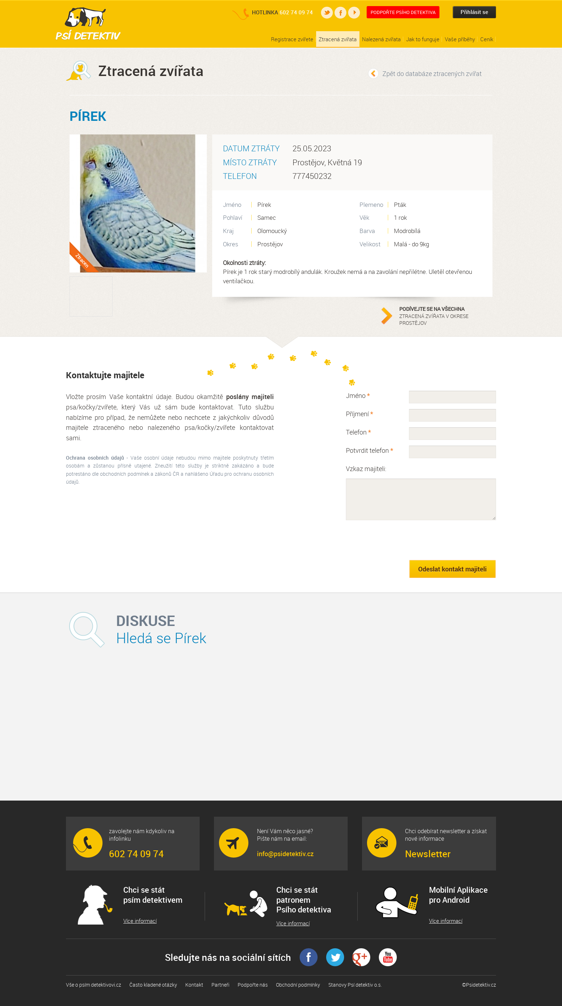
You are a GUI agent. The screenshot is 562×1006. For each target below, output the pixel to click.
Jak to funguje (422, 39)
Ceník (486, 39)
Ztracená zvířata (338, 39)
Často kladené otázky (153, 984)
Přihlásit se (474, 11)
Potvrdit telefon (369, 450)
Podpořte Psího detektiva (403, 12)
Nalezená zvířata (381, 39)
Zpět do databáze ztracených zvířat (432, 73)
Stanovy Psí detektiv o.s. (355, 984)
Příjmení (359, 413)
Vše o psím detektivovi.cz (93, 984)
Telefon (358, 432)
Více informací (140, 920)
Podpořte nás (253, 984)
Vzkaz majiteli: (366, 468)
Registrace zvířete (292, 39)
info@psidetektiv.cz (285, 853)
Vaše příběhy (460, 39)
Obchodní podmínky (298, 984)
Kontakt (194, 984)
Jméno (358, 395)
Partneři (220, 984)
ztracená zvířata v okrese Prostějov (444, 315)
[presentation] (400, 540)
